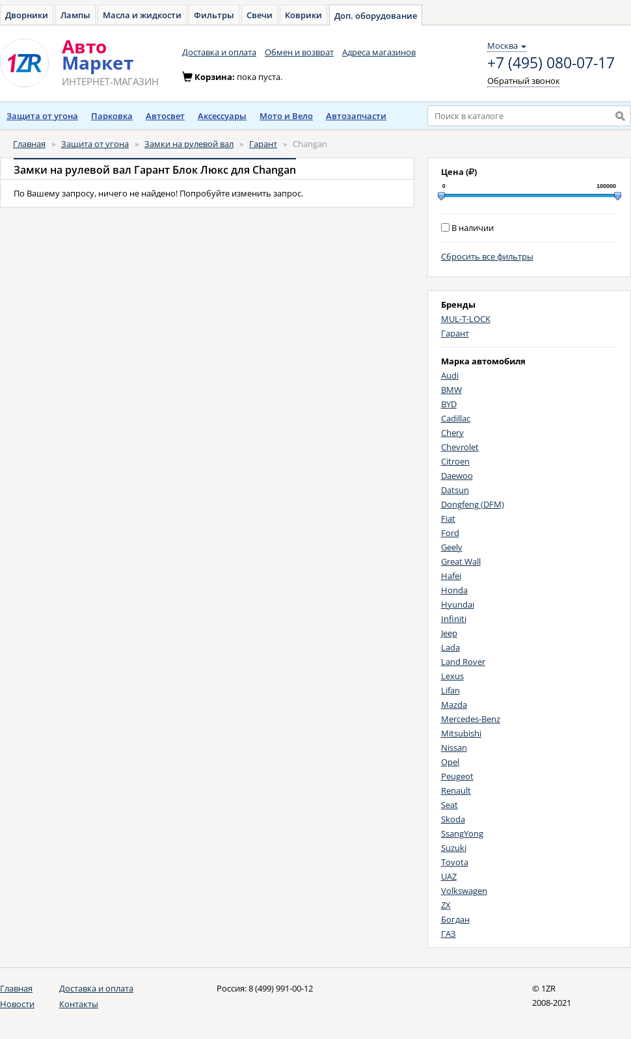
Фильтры (214, 15)
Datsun (455, 490)
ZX (446, 905)
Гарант (263, 144)
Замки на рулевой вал (189, 144)
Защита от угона (42, 116)
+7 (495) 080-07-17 (551, 63)
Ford (450, 533)
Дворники (26, 15)
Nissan (454, 747)
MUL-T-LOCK (465, 319)
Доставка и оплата (219, 52)
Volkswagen (464, 891)
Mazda (454, 704)
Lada (450, 647)
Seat (449, 805)
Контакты (78, 1004)
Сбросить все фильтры (487, 256)
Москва (506, 45)
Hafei (451, 576)
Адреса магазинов (379, 52)
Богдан (455, 919)
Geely (452, 547)
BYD (449, 404)
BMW (451, 390)
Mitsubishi (461, 733)
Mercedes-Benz (470, 719)
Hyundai (457, 604)
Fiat (448, 518)
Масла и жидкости (142, 15)
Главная (29, 144)
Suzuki (453, 848)
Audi (450, 375)
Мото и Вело (286, 116)
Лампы (75, 15)
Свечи (260, 15)
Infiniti (453, 619)
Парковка (112, 116)
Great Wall (461, 561)
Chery (452, 433)
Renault (456, 790)
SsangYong (462, 833)
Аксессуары (222, 116)
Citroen (455, 461)
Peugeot (457, 776)
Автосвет (165, 116)
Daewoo (457, 475)
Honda (454, 590)
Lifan (450, 690)
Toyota (454, 862)
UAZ (449, 876)
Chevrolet (460, 447)
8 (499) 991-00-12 (280, 988)
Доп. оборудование (375, 15)
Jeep (449, 633)
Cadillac (455, 418)
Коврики (303, 15)
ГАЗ (448, 933)
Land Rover (463, 662)
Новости (17, 1004)
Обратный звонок (523, 81)
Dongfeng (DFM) (472, 504)
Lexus (452, 676)
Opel (450, 762)
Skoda (453, 819)
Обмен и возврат (299, 52)
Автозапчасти (356, 116)
